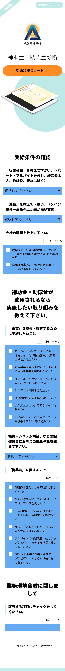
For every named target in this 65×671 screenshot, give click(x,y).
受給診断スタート (47, 4)
